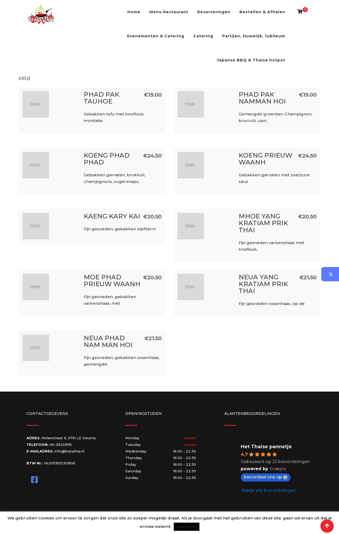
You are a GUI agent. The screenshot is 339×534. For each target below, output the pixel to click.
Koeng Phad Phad (107, 158)
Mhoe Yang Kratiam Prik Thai (263, 223)
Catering (203, 36)
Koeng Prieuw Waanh (265, 158)
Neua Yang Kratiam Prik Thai (263, 284)
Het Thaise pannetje (266, 447)
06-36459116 (61, 444)
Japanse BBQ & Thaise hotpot (251, 60)
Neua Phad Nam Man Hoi (108, 341)
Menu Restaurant (168, 12)
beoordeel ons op (265, 476)
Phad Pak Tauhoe (101, 98)
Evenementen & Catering (155, 36)
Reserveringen (213, 12)
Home (133, 12)
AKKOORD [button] (186, 526)
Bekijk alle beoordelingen (268, 490)
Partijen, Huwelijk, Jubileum (253, 36)
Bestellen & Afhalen (262, 12)
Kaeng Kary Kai (112, 216)
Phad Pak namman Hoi (262, 98)
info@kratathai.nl (69, 451)
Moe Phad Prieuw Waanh (112, 280)
